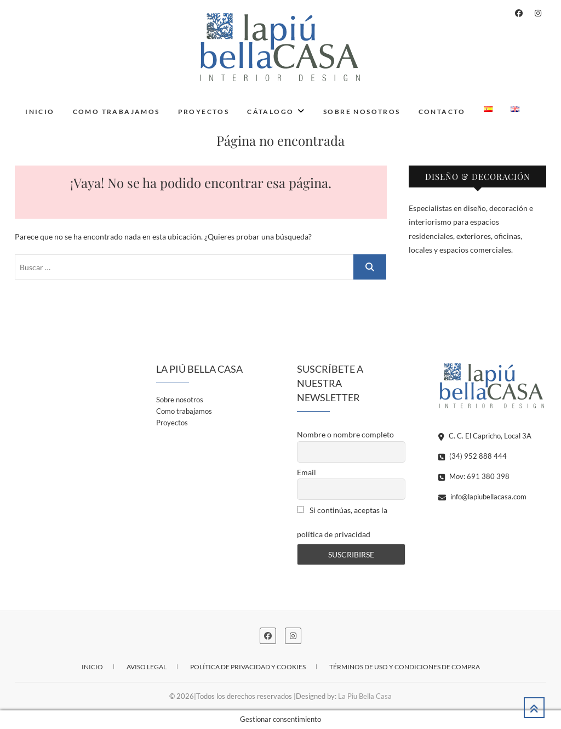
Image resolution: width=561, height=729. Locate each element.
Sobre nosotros (361, 111)
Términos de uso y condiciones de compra (404, 667)
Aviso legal (147, 667)
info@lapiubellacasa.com (482, 496)
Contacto (442, 111)
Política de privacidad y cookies (248, 667)
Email (306, 472)
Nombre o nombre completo (345, 434)
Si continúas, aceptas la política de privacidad (342, 522)
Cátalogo (270, 111)
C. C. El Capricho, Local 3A (484, 435)
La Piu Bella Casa (365, 696)
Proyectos (204, 111)
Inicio (39, 111)
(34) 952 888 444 (472, 456)
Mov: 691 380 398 (474, 476)
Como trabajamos (116, 111)
